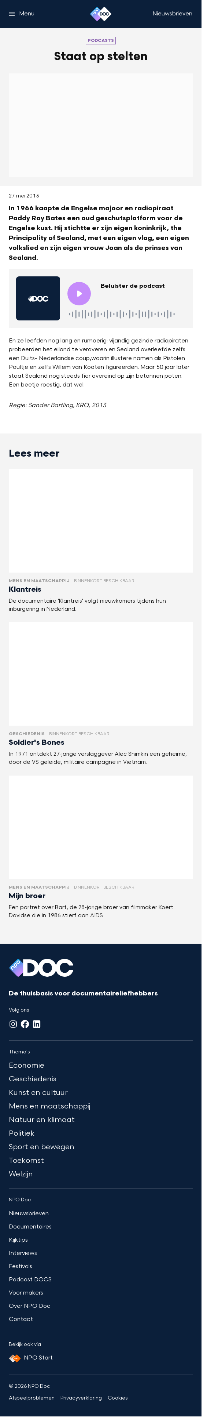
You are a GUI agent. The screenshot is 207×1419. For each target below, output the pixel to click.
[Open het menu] (21, 14)
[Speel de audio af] (79, 293)
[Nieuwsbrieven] (172, 14)
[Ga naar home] (101, 14)
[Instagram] (13, 1024)
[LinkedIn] (36, 1024)
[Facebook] (25, 1024)
